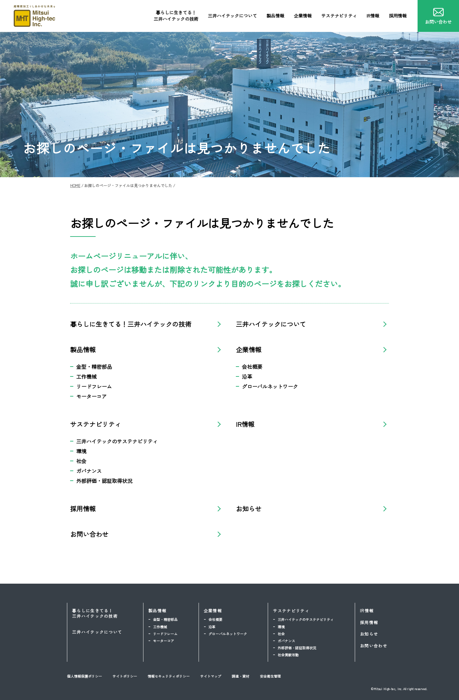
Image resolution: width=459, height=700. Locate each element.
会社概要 (252, 366)
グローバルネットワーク (270, 386)
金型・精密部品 (94, 366)
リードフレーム (94, 386)
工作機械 (86, 376)
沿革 (247, 376)
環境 (81, 451)
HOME (75, 185)
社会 (81, 460)
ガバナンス (89, 470)
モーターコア (91, 396)
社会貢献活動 (288, 654)
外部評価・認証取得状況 (104, 480)
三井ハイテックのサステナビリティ (117, 441)
